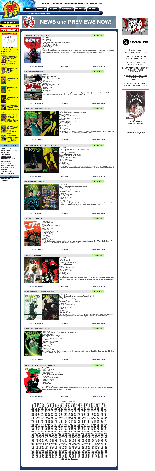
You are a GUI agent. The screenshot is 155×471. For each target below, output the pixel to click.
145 (65, 410)
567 (93, 436)
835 (66, 453)
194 (75, 413)
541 (83, 435)
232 (49, 416)
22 (92, 403)
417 (52, 427)
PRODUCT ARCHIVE (7, 173)
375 (65, 424)
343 (36, 423)
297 (36, 420)
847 (106, 453)
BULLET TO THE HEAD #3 (34, 218)
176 (92, 411)
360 (92, 423)
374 (62, 424)
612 (89, 439)
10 (61, 403)
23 (94, 403)
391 (42, 426)
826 (37, 453)
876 (50, 456)
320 (36, 421)
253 (42, 417)
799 (99, 450)
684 (99, 443)
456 (105, 428)
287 (79, 418)
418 (55, 427)
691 (46, 444)
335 (85, 421)
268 (92, 417)
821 (96, 452)
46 (79, 404)
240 (75, 416)
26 (102, 403)
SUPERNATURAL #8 (12, 78)
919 (69, 459)
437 (42, 428)
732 (106, 446)
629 (70, 440)
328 (62, 421)
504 (36, 433)
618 (33, 440)
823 (102, 452)
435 (36, 428)
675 (70, 443)
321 (39, 421)
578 (53, 437)
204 (32, 414)
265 (82, 417)
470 (75, 430)
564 (83, 436)
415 (46, 427)
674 (66, 443)
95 (55, 407)
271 (102, 417)
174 (85, 411)
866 (93, 454)
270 (98, 417)
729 (96, 446)
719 (63, 446)
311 (82, 420)
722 (73, 446)
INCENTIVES (5, 152)
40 (63, 404)
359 (88, 423)
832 (56, 453)
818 (86, 452)
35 (50, 404)
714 (46, 446)
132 (98, 409)
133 (102, 409)
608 (76, 439)
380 (82, 424)
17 (79, 403)
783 (46, 450)
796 (89, 450)
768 (73, 449)
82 (97, 406)
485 (49, 431)
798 (96, 450)
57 (32, 406)
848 (33, 454)
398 (65, 426)
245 (92, 416)
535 (63, 435)
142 (55, 410)
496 (85, 431)
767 (70, 449)
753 (99, 447)
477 (98, 430)
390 (39, 426)
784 (50, 450)
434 (32, 428)
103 (79, 407)
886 (83, 456)
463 (52, 430)
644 (43, 442)
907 (76, 457)
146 (69, 410)
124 (72, 409)
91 (45, 407)
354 (72, 423)
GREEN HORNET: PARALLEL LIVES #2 (39, 365)
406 (92, 426)
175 (88, 411)
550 (37, 436)
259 (62, 417)
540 (79, 435)
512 (63, 433)
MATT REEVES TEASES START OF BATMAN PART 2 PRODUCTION (136, 70)
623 (50, 440)
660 (96, 442)
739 (53, 447)
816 (79, 452)
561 (73, 436)
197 (85, 413)
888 (89, 456)
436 (39, 428)
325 (52, 421)
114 (39, 409)
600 (50, 439)
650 (63, 442)
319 (32, 421)
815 (76, 452)
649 (60, 442)
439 (49, 428)
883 (73, 456)
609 (79, 439)
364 (105, 423)
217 (75, 414)
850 (40, 454)
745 (73, 447)
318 (105, 420)
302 (52, 420)
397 (62, 426)
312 (85, 420)
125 (75, 409)
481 (36, 431)
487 (55, 431)
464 (55, 430)
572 (33, 437)
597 (40, 439)
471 (79, 430)
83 (99, 406)
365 (32, 424)
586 (79, 437)
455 (102, 428)
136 (36, 410)
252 (39, 417)
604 (63, 439)
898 (46, 457)
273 (32, 418)
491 (69, 431)
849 (37, 454)
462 (49, 430)
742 (63, 447)
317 (102, 420)
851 (43, 454)
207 (42, 414)
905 (70, 457)
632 (79, 440)
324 (49, 421)
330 (69, 421)
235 (59, 416)
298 (39, 420)
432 (102, 427)
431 (98, 427)
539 (76, 435)
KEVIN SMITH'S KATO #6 (34, 182)
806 (46, 452)
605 (66, 439)
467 (65, 430)
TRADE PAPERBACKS (8, 159)
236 (62, 416)
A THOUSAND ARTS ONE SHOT (36, 35)
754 (102, 447)
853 (50, 454)
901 (56, 457)
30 (38, 404)
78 (86, 406)
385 (98, 424)
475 (92, 430)
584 (73, 437)
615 (99, 439)
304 (59, 420)
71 (68, 406)
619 (37, 440)
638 (99, 440)
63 (48, 406)
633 (83, 440)
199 (92, 413)
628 (66, 440)
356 (79, 423)
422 (69, 427)
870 (106, 454)
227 (32, 416)
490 (65, 431)
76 (81, 406)
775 (96, 449)
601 (53, 439)
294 (102, 418)
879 (60, 456)
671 (56, 443)
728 (93, 446)
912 (93, 457)
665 (37, 443)
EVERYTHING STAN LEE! (9, 150)
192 (69, 413)
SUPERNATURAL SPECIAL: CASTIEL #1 (12, 70)
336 (88, 421)
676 (73, 443)
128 (85, 409)
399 (69, 426)
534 (60, 435)
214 (65, 414)
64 (50, 406)
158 (32, 411)
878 (56, 456)
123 (69, 409)
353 (69, 423)
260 (65, 417)
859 (70, 454)
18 (81, 403)
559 (66, 436)
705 (93, 444)
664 (33, 443)
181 (32, 413)
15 (74, 403)
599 (46, 439)
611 (86, 439)
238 (69, 416)
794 (83, 450)
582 (66, 437)
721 (70, 446)
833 (60, 453)
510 (56, 433)
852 (46, 454)
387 (105, 424)
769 (76, 449)
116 (46, 409)
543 (89, 435)
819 (89, 452)
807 (50, 452)
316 (98, 420)
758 (40, 449)
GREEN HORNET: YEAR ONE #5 (37, 328)
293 (98, 418)
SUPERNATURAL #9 (12, 97)
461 (46, 430)
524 (102, 433)
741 (60, 447)
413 (39, 427)
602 (56, 439)
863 (83, 454)
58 (35, 406)
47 (81, 404)
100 (69, 407)
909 (83, 457)
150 (82, 410)
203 (105, 413)
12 (66, 403)
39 (61, 404)
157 (105, 410)
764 (60, 449)
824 (106, 452)
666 (40, 443)
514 (69, 433)
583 (70, 437)
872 (37, 456)
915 (102, 457)
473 (85, 430)
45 (76, 404)
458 (36, 430)
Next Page (74, 459)
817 (83, 452)
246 (95, 416)
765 (63, 449)
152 (88, 410)
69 (63, 406)
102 (75, 407)
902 (60, 457)
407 (95, 426)
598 (43, 439)
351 (62, 423)
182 (36, 413)
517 (79, 433)
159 (36, 411)
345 (42, 423)
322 (42, 421)
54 (99, 404)
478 (102, 430)
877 (53, 456)
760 (46, 449)
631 (76, 440)
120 (59, 409)
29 (35, 404)
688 (37, 444)
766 (66, 449)
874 (43, 456)
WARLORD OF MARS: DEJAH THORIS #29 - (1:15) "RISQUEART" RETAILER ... (12, 59)
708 (102, 444)
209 (49, 414)
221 (88, 414)
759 (43, 449)
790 (70, 450)
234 (55, 416)
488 (59, 431)
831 (53, 453)
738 (50, 447)
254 (46, 417)
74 (76, 406)
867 (96, 454)
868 (99, 454)
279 (52, 418)
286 (75, 418)
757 (37, 449)
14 (71, 403)
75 (79, 406)
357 (82, 423)
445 (69, 428)
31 (40, 404)
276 (42, 418)
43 (71, 404)
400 (72, 426)
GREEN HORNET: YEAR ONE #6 (37, 108)
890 (96, 456)
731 (102, 446)
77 (84, 406)
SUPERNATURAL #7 (12, 88)
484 (46, 431)
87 (35, 407)
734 (37, 447)
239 (72, 416)
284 (69, 418)
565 (86, 436)
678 (79, 443)
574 (40, 437)
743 (66, 447)
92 (47, 407)
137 (39, 410)
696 (63, 444)
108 (95, 407)
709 (106, 444)
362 (98, 423)
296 (32, 420)
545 (96, 435)
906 (73, 457)
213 (62, 414)
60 (40, 406)
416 (49, 427)
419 (59, 427)
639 (102, 440)
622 (46, 440)
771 (83, 449)
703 (86, 444)
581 (63, 437)
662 (102, 442)
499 (95, 431)
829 (46, 453)
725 (83, 446)
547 (102, 435)
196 (82, 413)
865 (89, 454)
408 (98, 426)
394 (52, 426)
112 (32, 409)
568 (96, 436)
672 (60, 443)
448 (79, 428)
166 (59, 411)
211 (55, 414)
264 (79, 417)
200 (95, 413)
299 (42, 420)
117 (49, 409)
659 (93, 442)
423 (72, 427)
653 (73, 442)
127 (82, 409)
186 (49, 413)
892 (102, 456)
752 (96, 447)
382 (88, 424)
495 (82, 431)
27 (105, 403)
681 (89, 443)
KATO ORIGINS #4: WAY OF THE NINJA (40, 292)
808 (53, 452)
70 (66, 406)
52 (94, 404)
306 (65, 420)
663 (106, 442)
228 (36, 416)
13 (69, 403)
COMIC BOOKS (6, 157)
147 (72, 410)
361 (95, 423)
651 (66, 442)
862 (79, 454)
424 (75, 427)
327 (59, 421)
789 (66, 450)
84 (102, 406)
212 (59, 414)
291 (92, 418)
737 (46, 447)
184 (42, 413)
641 (33, 442)
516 (76, 433)
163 (49, 411)
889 (93, 456)
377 (72, 424)
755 (106, 447)
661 (99, 442)
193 (72, 413)
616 (102, 439)
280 (55, 418)
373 (59, 424)
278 (49, 418)
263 (75, 417)
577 (50, 437)
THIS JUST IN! (5, 154)
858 (66, 454)
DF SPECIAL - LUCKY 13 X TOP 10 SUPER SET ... (9, 49)
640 (106, 440)
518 (82, 433)
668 (46, 443)
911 (89, 457)
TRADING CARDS (6, 171)
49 (86, 404)
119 (55, 409)
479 (105, 430)
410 (105, 426)
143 (59, 410)
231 (46, 416)
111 (105, 407)
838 (76, 453)
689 (40, 444)
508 (49, 433)
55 (102, 404)
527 (37, 435)
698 (70, 444)
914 (99, 457)
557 (60, 436)
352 (65, 423)
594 (106, 437)
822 (99, 452)
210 (52, 414)
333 (79, 421)
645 (46, 442)
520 (89, 433)
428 (88, 427)
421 (65, 427)
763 (56, 449)
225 (102, 414)
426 (82, 427)
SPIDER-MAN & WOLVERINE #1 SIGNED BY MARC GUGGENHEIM (12, 128)
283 (65, 418)
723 (76, 446)
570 (102, 436)
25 (99, 403)
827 (40, 453)
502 (105, 431)
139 (46, 410)
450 (85, 428)
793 (79, 450)
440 (52, 428)
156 (102, 410)
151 (85, 410)
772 (86, 449)
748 (83, 447)
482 (39, 431)
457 (32, 430)
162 (46, 411)
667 (43, 443)
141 (52, 410)
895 (37, 457)
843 (93, 453)
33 (45, 404)
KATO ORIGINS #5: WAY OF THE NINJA (40, 145)
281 (59, 418)
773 (89, 449)
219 (82, 414)
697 (66, 444)
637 (96, 440)
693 (53, 444)
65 (53, 406)
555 (53, 436)
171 (75, 411)
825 (33, 453)
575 (43, 437)
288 (82, 418)
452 (92, 428)
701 (79, 444)
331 (72, 421)
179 (102, 411)
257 (55, 417)
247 (98, 416)
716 (53, 446)
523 (99, 433)
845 (99, 453)
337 (92, 421)
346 (46, 423)
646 (50, 442)
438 (46, 428)
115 (42, 409)
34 (48, 404)
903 (63, 457)
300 (46, 420)
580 (60, 437)
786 (56, 450)
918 (66, 459)
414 (42, 427)
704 (89, 444)
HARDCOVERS (6, 161)
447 (75, 428)
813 (70, 452)
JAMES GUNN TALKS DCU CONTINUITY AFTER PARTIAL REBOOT (135, 78)
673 (63, 443)
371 (52, 424)
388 (32, 426)
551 (40, 436)
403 (82, 426)
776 (99, 449)
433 (105, 427)
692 (50, 444)
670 (53, 443)
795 (86, 450)
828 (43, 453)
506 (43, 433)
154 (95, 410)
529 (43, 435)
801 (106, 450)
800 (102, 450)
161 (42, 411)
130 (92, 409)
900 (53, 457)
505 (39, 433)
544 (93, 435)
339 (98, 421)
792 (76, 450)
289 (85, 418)
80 (92, 406)
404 (85, 426)
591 (96, 437)
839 (79, 453)
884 (76, 456)
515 (73, 433)
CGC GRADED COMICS (8, 165)
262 (72, 417)
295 (105, 418)
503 (33, 433)
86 (32, 407)
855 (56, 454)
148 (75, 410)
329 (65, 421)
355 (75, 423)
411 (32, 427)
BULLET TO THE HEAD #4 (34, 72)
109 (98, 407)
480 (32, 431)
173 (82, 411)
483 (42, 431)
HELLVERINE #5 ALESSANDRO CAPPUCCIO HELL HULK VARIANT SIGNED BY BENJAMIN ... (12, 118)
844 (96, 453)
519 (86, 433)
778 (106, 449)
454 (98, 428)
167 (62, 411)
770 (79, 449)
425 (79, 427)
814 (73, 452)
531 (50, 435)
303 (55, 420)
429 (92, 427)
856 (60, 454)
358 (85, 423)
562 (76, 436)
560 (70, 436)
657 (86, 442)
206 (39, 414)
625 (56, 440)
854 (53, 454)
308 (72, 420)
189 (59, 413)
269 (95, 417)
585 (76, 437)
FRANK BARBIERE (135, 124)
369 (46, 424)
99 (65, 407)
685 (102, 443)
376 (69, 424)
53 (97, 404)
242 (82, 416)
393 (49, 426)
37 (56, 404)
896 (40, 457)
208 (46, 414)
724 (79, 446)
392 (46, 426)
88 (37, 407)
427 (85, 427)
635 (89, 440)
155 (98, 410)
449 (82, 428)
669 (50, 443)
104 (82, 407)
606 (70, 439)
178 (98, 411)
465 (59, 430)
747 (79, 447)
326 (55, 421)
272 (105, 417)
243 (85, 416)
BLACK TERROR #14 (32, 255)
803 (37, 452)
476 (95, 430)
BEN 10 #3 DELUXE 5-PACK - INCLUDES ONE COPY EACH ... (12, 138)
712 (40, 446)
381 (85, 424)
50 (89, 404)
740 (56, 447)
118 (52, 409)
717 (56, 446)
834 (63, 453)
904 (66, 457)
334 (82, 421)
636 (93, 440)
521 (92, 433)
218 (79, 414)
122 (65, 409)
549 (33, 436)
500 (98, 431)
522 (96, 433)
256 (52, 417)
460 (42, 430)
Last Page (40, 403)
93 (50, 407)
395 (55, 426)
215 (69, 414)
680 (86, 443)
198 (88, 413)
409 (102, 426)
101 (72, 407)
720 (66, 446)
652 (70, 442)
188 (55, 413)
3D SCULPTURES (6, 163)
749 (86, 447)
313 (88, 420)
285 (72, 418)
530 (46, 435)
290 (88, 418)
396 (59, 426)
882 (70, 456)
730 (99, 446)
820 (93, 452)
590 (93, 437)
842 (89, 453)
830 (50, 453)
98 (63, 407)
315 (95, 420)
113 (36, 409)
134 (105, 409)
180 (105, 411)
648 (56, 442)
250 (32, 417)
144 (62, 410)
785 (53, 450)
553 (46, 436)
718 (60, 446)
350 (59, 423)
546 (99, 435)
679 (83, 443)
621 (43, 440)
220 (85, 414)
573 (37, 437)
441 (55, 428)
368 (42, 424)
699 (73, 444)
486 (52, 431)
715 (50, 446)
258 (59, 417)
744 (70, 447)
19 (84, 403)
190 (62, 413)
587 (83, 437)
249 (105, 416)
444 (65, 428)
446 (72, 428)
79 (89, 406)
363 (102, 423)
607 (73, 439)
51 (92, 404)
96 (58, 407)
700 (76, 444)
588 (86, 437)
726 (86, 446)
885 (79, 456)
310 (79, 420)
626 (60, 440)
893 (106, 456)
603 (60, 439)
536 (66, 435)
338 (95, 421)
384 (95, 424)
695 (60, 444)
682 (93, 443)
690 (43, 444)
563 (79, 436)
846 (102, 453)
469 (72, 430)
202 (102, 413)
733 (33, 447)
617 (106, 439)
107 (92, 407)
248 (102, 416)
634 (86, 440)
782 (43, 450)
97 (60, 407)
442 (59, 428)
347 (49, 423)
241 (79, 416)
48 (84, 404)
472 (82, 430)
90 (42, 407)
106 (88, 407)
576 (46, 437)
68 (61, 406)
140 (49, 410)
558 (63, 436)
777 (102, 449)
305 (62, 420)
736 (43, 447)
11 (63, 403)
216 (72, 414)
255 (49, 417)
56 (105, 404)
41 (66, 404)
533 (56, 435)
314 (92, 420)
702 (83, 444)
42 (68, 404)
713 (43, 446)
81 (94, 406)
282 (62, 418)
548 (106, 435)
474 (88, 430)
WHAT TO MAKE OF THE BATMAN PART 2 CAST (136, 57)
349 (55, 423)
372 (55, 424)
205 (36, 414)
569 (99, 436)
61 (43, 406)
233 (52, 416)
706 (96, 444)
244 (88, 416)
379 (79, 424)
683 (96, 443)
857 (63, 454)
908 (79, 457)
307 (69, 420)
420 (62, 427)
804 (40, 452)
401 (75, 426)
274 (36, 418)
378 (75, 424)
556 (56, 436)
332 (75, 421)
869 (102, 454)
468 (69, 430)
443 (62, 428)
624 (53, 440)
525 (105, 433)
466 (62, 430)
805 (43, 452)
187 (52, 413)
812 (66, 452)
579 (56, 437)
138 (42, 410)
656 (83, 442)
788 (63, 450)
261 (69, 417)
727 (89, 446)
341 (105, 421)
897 (43, 457)
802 (33, 452)
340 (102, 421)
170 (72, 411)
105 (85, 407)
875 (46, 456)
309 (75, 420)
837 (73, 453)
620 (40, 440)
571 (106, 436)
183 (39, 413)
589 (89, 437)
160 (39, 411)
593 (102, 437)
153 (92, 410)
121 (62, 409)
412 (36, 427)
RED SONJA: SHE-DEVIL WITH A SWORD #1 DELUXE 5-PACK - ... (12, 108)
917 (63, 459)
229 (39, 416)
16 (76, 403)
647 (53, 442)
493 (75, 431)
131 (95, 409)
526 (33, 435)
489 (62, 431)
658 (89, 442)
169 (69, 411)
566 (89, 436)
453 (95, 428)
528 (40, 435)
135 (32, 410)
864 (86, 454)
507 (46, 433)
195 (79, 413)
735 (40, 447)
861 (76, 454)
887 (86, 456)
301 (49, 420)
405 (88, 426)
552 (43, 436)
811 (63, 452)
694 (56, 444)
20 (87, 403)
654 (76, 442)
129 (88, 409)
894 (33, 457)
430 (95, 427)
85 (105, 406)
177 (95, 411)
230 (42, 416)
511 (59, 433)
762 (53, 449)
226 (105, 414)
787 (60, 450)
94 (53, 407)
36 (53, 404)
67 (58, 406)
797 (93, 450)
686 (106, 443)
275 (39, 418)
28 (32, 404)
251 (36, 417)
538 (73, 435)
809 (56, 452)
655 (79, 442)
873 (40, 456)
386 (102, 424)
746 (76, 447)
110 (102, 407)
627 (63, 440)
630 (73, 440)
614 (96, 439)
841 (86, 453)
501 (102, 431)
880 (63, 456)
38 (58, 404)
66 (56, 406)
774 (93, 449)
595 (33, 439)
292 (95, 418)
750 (89, 447)
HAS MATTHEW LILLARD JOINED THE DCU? (136, 63)
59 (38, 406)
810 (60, 452)
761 (50, 449)
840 (83, 453)
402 (79, 426)
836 (70, 453)
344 (39, 423)
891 (99, 456)
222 (92, 414)
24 (97, 403)
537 (70, 435)
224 (98, 414)
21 (89, 403)
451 (88, 428)
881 (66, 456)
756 (33, 449)
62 (45, 406)
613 (93, 439)
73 (74, 406)
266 (85, 417)
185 (46, 413)
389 (36, 426)
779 (33, 450)
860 (73, 454)
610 (83, 439)
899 (50, 457)
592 (99, 437)
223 (95, 414)
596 (37, 439)
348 (52, 423)
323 (46, 421)
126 (79, 409)
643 (40, 442)
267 (88, 417)
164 (52, 411)
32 (43, 404)
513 (66, 433)
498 (92, 431)
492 (72, 431)
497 (88, 431)
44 (74, 404)
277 (46, 418)
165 (55, 411)
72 (71, 406)
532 (53, 435)
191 (65, 413)
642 (37, 442)
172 (79, 411)
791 (73, 450)
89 (40, 407)
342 (32, 423)
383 (92, 424)
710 (33, 446)
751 (93, 447)
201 (98, 413)
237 (65, 416)
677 (76, 443)
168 (65, 411)
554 (50, 436)
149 (79, 410)
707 (99, 444)
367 (39, 424)
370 (49, 424)
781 (40, 450)
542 (86, 435)
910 (86, 457)
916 (106, 457)
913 (96, 457)
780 (37, 450)
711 (37, 446)
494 (79, 431)
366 (36, 424)
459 (39, 430)
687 (33, 444)
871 (33, 456)
